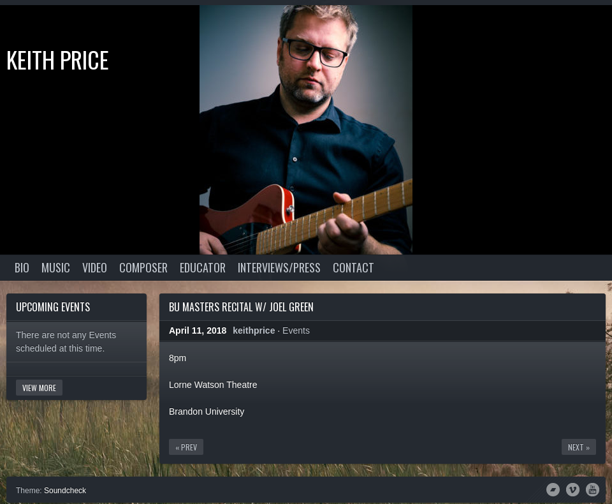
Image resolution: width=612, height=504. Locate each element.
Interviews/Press (279, 267)
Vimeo (572, 488)
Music (55, 267)
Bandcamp (553, 488)
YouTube (592, 488)
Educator (203, 267)
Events (296, 330)
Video (94, 267)
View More (39, 387)
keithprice (254, 330)
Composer (143, 267)
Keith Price (57, 59)
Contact (353, 267)
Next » (579, 446)
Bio (22, 267)
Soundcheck (65, 490)
